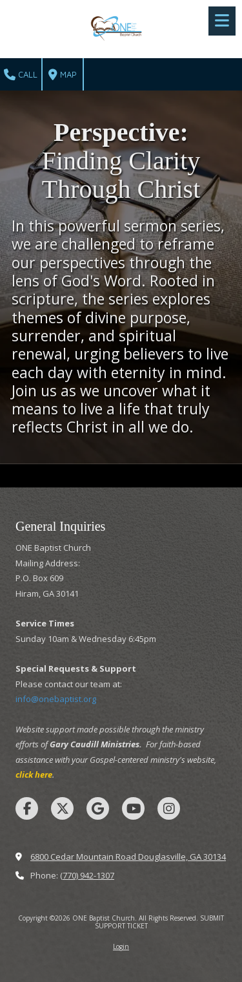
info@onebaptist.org (55, 699)
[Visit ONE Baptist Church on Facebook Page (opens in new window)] (26, 808)
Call (20, 75)
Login (121, 946)
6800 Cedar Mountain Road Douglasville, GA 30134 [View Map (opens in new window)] (128, 856)
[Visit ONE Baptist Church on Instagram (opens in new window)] (168, 808)
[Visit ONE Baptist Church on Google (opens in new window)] (97, 808)
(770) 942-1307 (87, 875)
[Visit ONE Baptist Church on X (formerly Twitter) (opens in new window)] (62, 808)
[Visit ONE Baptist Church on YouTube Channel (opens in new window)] (133, 808)
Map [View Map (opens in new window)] (62, 75)
